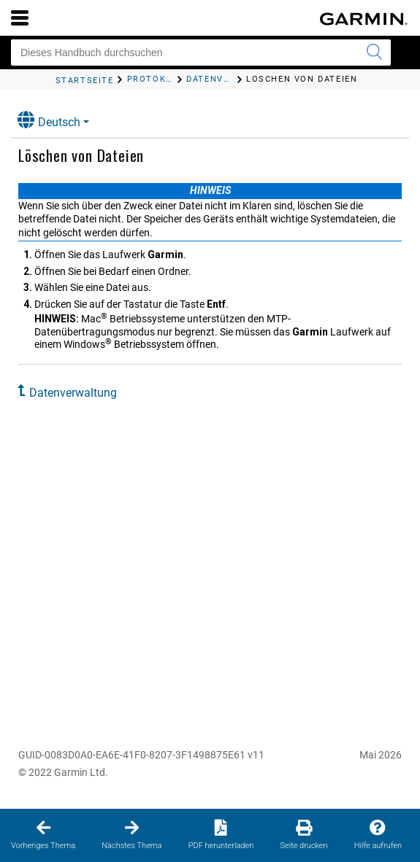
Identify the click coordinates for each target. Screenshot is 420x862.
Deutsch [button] (49, 120)
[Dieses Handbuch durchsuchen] (201, 52)
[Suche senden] (374, 52)
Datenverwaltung (73, 393)
